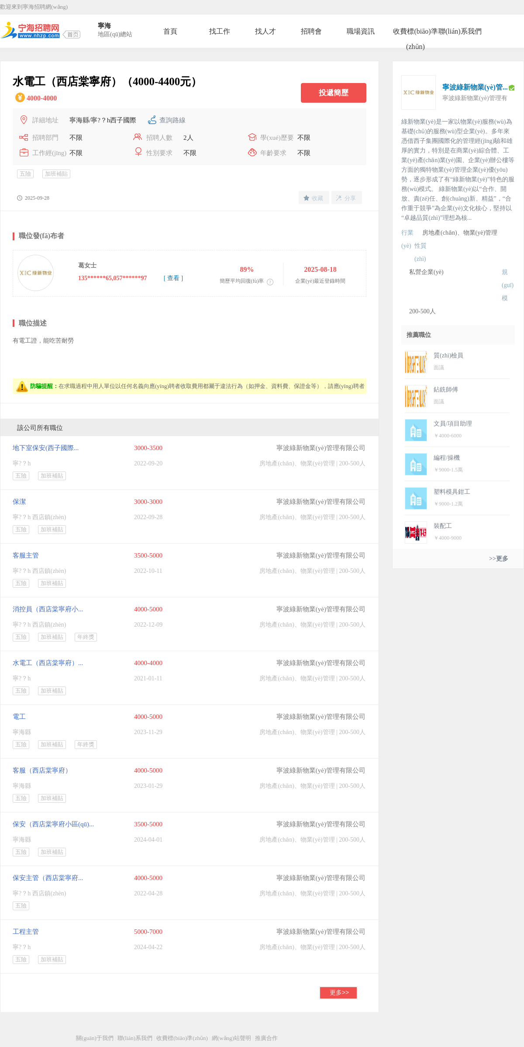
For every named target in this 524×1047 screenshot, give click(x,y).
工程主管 (26, 931)
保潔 (19, 501)
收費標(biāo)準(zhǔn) (415, 33)
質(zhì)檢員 (448, 355)
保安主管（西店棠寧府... (48, 877)
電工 (19, 716)
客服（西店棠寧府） (42, 770)
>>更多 (498, 558)
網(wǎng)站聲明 (231, 1038)
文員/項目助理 (453, 423)
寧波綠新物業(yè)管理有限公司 (320, 447)
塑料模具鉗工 (452, 492)
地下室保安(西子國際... (46, 447)
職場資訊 (361, 31)
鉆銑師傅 (446, 389)
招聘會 (311, 31)
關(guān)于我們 (95, 1038)
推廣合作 (266, 1038)
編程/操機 (447, 457)
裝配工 (443, 526)
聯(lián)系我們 (460, 31)
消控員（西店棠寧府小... (48, 609)
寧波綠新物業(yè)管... (475, 87)
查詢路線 (172, 120)
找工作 (219, 31)
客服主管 (26, 555)
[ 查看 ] (173, 278)
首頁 (170, 31)
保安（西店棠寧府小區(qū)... (53, 824)
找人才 (265, 31)
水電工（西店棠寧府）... (48, 662)
